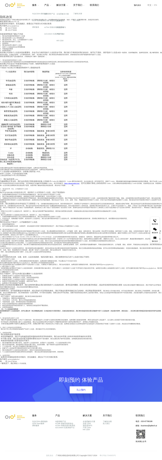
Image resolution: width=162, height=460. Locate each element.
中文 (149, 5)
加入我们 (106, 426)
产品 (46, 5)
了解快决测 (107, 421)
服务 (34, 5)
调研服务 (35, 431)
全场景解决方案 (89, 421)
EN (155, 5)
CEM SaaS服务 (38, 426)
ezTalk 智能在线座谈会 (64, 426)
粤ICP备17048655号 (108, 455)
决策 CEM (87, 426)
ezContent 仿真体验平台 (65, 435)
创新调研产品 (60, 421)
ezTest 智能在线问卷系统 (65, 431)
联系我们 (94, 5)
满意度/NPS (87, 431)
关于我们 (77, 5)
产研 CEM (87, 435)
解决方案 (61, 5)
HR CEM (86, 440)
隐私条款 (50, 455)
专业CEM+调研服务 (40, 421)
